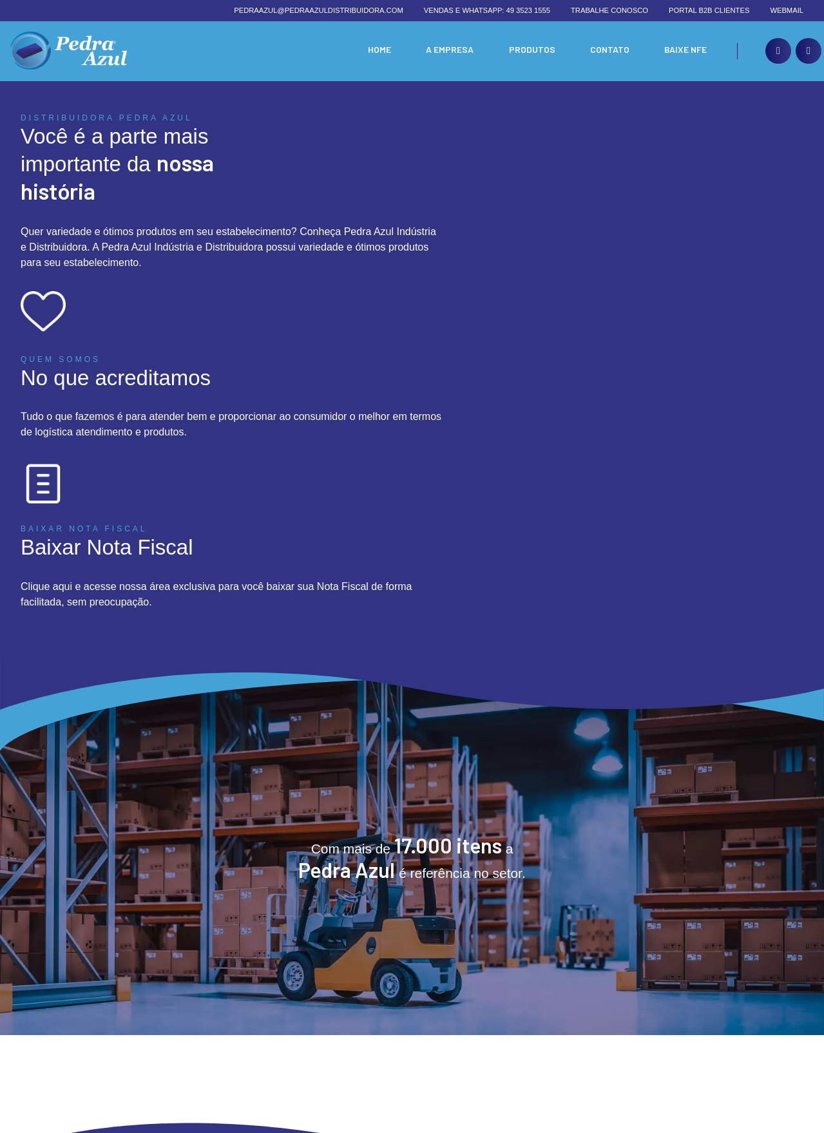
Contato (607, 51)
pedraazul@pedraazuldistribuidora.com (318, 10)
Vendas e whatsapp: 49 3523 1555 (487, 10)
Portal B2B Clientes (709, 10)
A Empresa (445, 51)
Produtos (528, 51)
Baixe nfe (684, 51)
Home (373, 51)
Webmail (786, 10)
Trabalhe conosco (609, 10)
